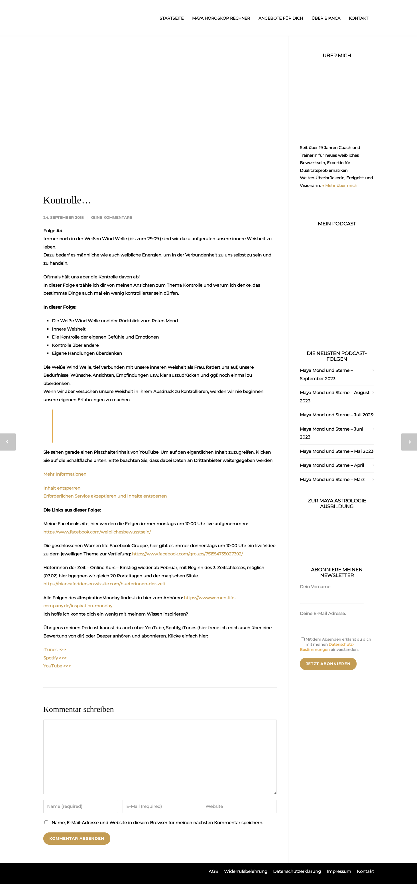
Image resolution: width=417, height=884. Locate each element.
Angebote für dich (281, 18)
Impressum (339, 871)
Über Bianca (326, 18)
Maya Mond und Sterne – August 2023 (334, 397)
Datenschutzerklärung (297, 871)
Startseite (172, 18)
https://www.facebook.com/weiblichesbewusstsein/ (97, 532)
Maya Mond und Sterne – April (332, 465)
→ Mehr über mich (339, 185)
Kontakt (358, 18)
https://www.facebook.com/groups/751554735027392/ (187, 554)
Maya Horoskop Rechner (221, 18)
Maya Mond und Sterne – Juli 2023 (336, 414)
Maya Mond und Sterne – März (332, 479)
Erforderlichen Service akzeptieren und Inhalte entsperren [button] (105, 496)
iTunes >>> (54, 649)
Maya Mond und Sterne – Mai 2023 (336, 451)
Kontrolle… (67, 200)
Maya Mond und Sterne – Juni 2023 (331, 433)
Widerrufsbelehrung (245, 871)
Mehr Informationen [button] (64, 474)
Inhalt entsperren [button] (61, 488)
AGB (213, 871)
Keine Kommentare (111, 217)
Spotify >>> (55, 658)
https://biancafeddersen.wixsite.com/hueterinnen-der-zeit (104, 583)
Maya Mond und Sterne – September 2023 (326, 374)
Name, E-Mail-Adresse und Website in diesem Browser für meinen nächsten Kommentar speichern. (157, 822)
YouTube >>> (57, 666)
